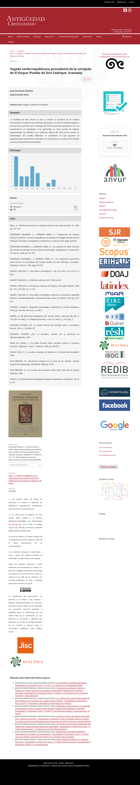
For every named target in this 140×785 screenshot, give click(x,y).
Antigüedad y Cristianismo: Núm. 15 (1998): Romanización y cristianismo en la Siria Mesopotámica (52, 727)
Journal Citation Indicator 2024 (114, 136)
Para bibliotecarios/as (107, 455)
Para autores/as (105, 451)
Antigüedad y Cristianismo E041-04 (114, 56)
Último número (23, 36)
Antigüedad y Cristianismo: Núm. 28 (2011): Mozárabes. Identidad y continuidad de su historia (51, 702)
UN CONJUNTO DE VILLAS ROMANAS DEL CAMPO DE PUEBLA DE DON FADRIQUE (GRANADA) (53, 725)
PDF (88, 79)
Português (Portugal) (108, 210)
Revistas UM (109, 2)
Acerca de (49, 36)
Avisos (98, 36)
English (102, 198)
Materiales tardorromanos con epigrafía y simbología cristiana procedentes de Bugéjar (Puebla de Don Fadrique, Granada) (52, 707)
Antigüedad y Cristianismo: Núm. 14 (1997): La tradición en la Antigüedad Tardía (49, 685)
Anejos (11, 41)
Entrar (131, 2)
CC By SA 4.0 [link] (15, 524)
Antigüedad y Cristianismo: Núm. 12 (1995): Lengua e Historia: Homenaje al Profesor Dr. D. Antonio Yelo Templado (52, 735)
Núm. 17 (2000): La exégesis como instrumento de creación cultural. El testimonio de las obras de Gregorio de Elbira (48, 54)
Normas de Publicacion (69, 36)
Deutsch (102, 214)
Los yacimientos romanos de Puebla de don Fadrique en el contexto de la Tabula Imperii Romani (52, 699)
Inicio (10, 36)
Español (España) (106, 202)
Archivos (37, 36)
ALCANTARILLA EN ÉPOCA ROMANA (71, 683)
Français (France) (106, 217)
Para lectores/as (105, 447)
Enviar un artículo (108, 467)
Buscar (128, 36)
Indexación (87, 36)
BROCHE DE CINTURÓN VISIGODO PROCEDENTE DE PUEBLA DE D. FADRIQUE (50, 733)
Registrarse (121, 2)
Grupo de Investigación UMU (114, 54)
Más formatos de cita (18, 464)
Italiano (102, 206)
